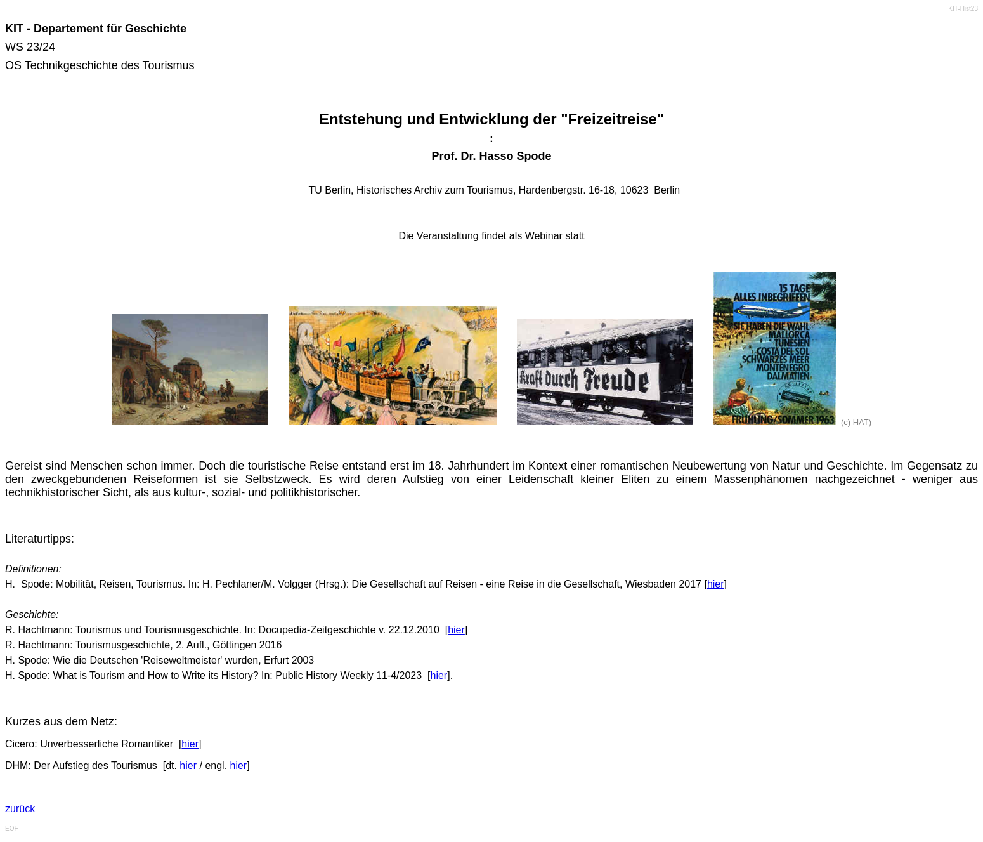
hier (715, 584)
